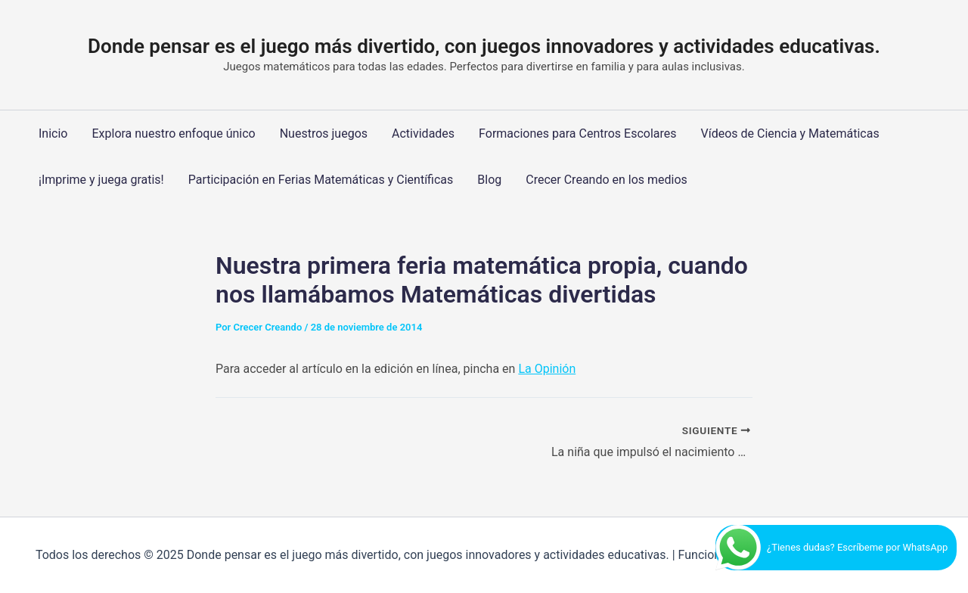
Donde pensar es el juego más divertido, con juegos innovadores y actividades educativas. (484, 46)
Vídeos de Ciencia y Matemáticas (790, 133)
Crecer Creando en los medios (606, 179)
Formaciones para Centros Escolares (577, 133)
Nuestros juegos (324, 133)
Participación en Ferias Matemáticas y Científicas (321, 179)
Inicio (53, 133)
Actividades (423, 133)
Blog (489, 179)
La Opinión (547, 369)
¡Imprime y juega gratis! (101, 179)
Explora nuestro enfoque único (173, 133)
